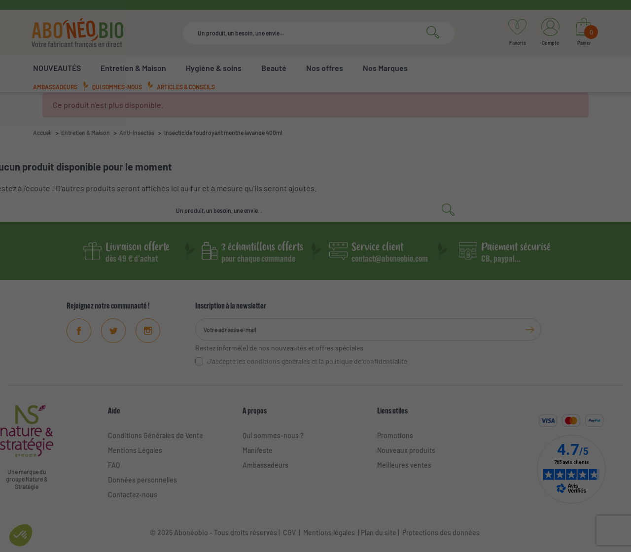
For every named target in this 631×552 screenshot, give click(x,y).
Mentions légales (329, 532)
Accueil (42, 132)
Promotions (395, 435)
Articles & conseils (186, 86)
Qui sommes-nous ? (273, 435)
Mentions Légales (135, 450)
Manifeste (258, 450)
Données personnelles (142, 480)
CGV (288, 532)
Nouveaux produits (406, 450)
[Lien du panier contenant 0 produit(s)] (584, 33)
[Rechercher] (319, 33)
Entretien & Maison (85, 132)
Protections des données (441, 532)
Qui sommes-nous (117, 86)
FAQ (114, 465)
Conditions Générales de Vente (155, 435)
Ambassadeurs (55, 86)
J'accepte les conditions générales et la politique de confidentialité (307, 361)
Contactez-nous (132, 494)
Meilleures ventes (404, 465)
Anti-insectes (136, 132)
